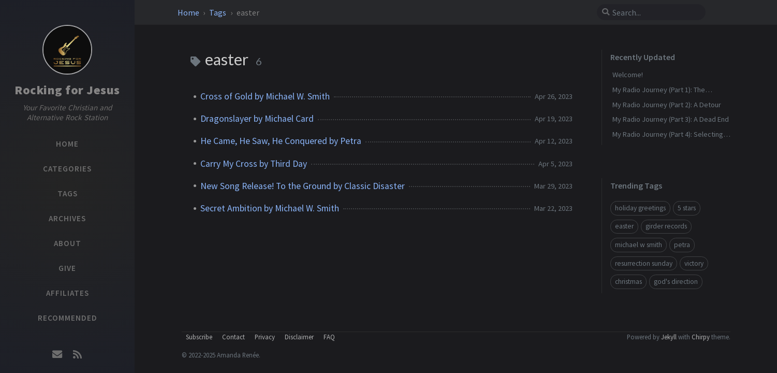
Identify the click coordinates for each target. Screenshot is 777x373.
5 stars (687, 208)
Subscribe (199, 337)
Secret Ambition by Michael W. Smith (269, 208)
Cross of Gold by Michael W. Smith (265, 96)
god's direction (676, 281)
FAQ (329, 337)
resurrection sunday (643, 263)
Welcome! (627, 74)
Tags (218, 12)
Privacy (265, 337)
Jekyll (669, 337)
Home (189, 12)
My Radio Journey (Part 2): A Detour (666, 104)
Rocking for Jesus (67, 90)
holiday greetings (640, 208)
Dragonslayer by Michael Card (257, 118)
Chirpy (701, 337)
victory (693, 263)
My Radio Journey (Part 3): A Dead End (670, 119)
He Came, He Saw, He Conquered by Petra (280, 141)
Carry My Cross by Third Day (253, 163)
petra (682, 244)
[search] (655, 12)
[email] (57, 354)
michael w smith (638, 244)
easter (624, 226)
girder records (666, 226)
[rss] (77, 354)
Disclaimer (299, 337)
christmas (628, 281)
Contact (233, 337)
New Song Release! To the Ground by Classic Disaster (302, 186)
